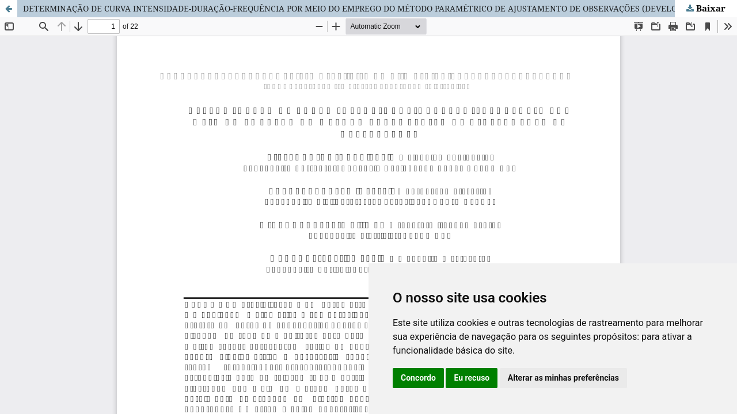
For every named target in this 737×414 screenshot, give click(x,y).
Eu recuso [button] (471, 377)
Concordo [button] (418, 377)
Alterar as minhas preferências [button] (563, 377)
